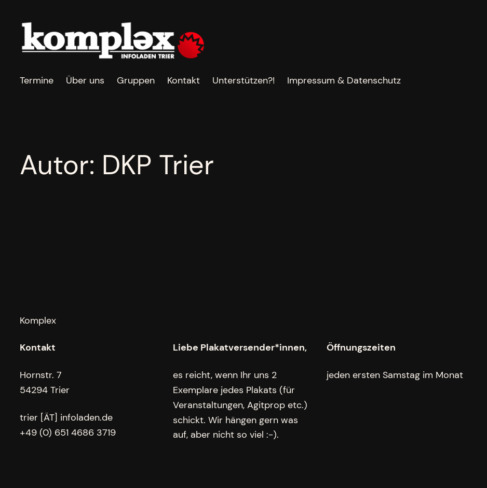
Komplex (38, 320)
